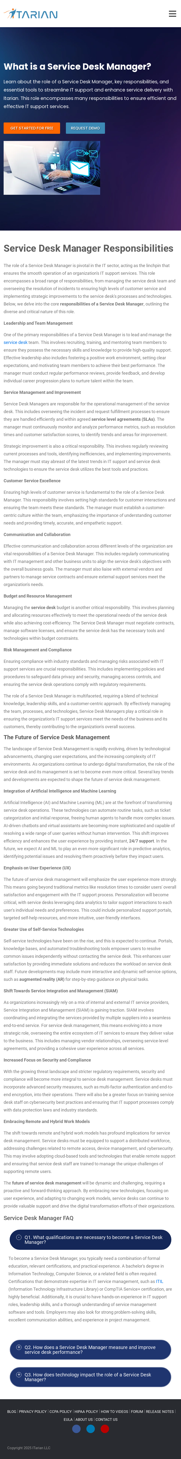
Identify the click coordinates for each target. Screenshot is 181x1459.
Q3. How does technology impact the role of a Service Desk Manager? (88, 1377)
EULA (68, 1419)
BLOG (11, 1412)
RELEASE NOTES (160, 1412)
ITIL (159, 1281)
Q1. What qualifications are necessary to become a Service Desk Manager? (93, 1239)
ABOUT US (84, 1419)
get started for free (31, 128)
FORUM (137, 1412)
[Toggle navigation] (172, 14)
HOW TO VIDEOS (114, 1412)
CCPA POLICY (60, 1412)
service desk (16, 342)
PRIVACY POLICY (33, 1412)
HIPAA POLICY (86, 1412)
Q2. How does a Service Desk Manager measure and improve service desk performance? (90, 1349)
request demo (85, 128)
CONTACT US (107, 1419)
